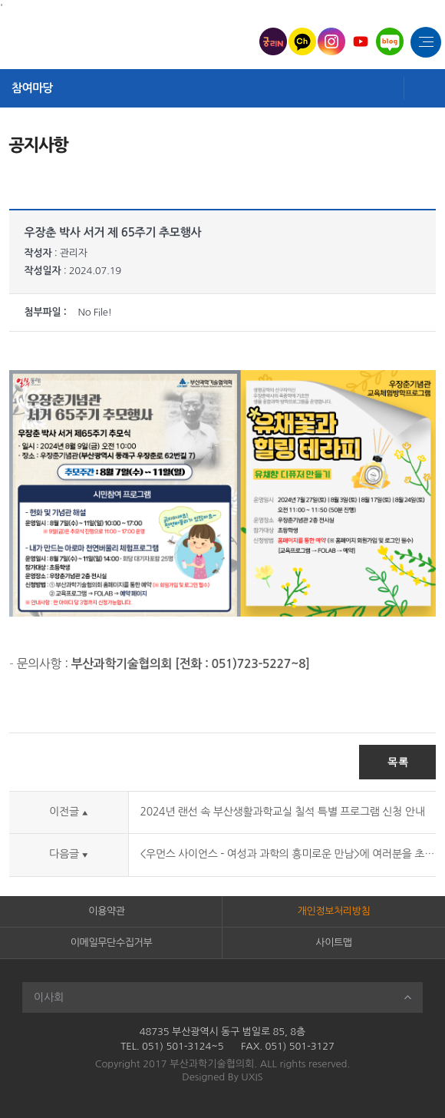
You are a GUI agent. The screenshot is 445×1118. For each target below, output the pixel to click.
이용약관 (106, 911)
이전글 (68, 811)
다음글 (68, 853)
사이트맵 (333, 943)
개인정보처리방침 (334, 911)
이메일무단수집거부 (111, 943)
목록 (397, 761)
